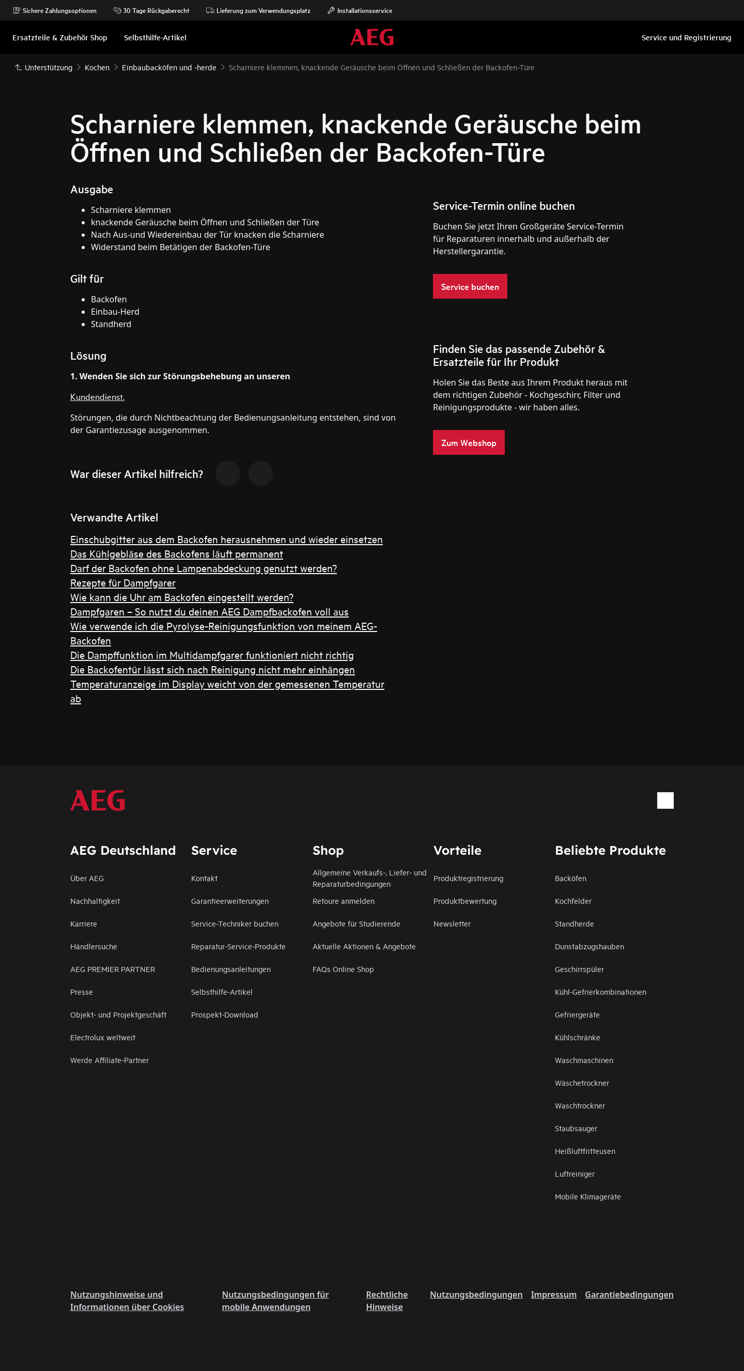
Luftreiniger (575, 1173)
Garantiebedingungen (629, 1294)
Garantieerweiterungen (230, 900)
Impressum (554, 1294)
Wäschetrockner (582, 1082)
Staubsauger (576, 1128)
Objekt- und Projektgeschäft (118, 1014)
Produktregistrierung (468, 878)
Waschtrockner (580, 1105)
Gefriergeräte (577, 1014)
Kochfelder (573, 900)
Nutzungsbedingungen (476, 1294)
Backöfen (570, 878)
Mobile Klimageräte (588, 1196)
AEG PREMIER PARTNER (112, 969)
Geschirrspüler (579, 969)
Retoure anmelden (344, 900)
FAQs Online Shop (343, 969)
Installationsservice (359, 10)
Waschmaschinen (584, 1060)
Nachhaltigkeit (95, 900)
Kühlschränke (577, 1037)
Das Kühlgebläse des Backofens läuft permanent (176, 553)
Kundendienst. (97, 396)
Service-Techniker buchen (234, 923)
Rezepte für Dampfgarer (123, 582)
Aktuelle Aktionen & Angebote (364, 946)
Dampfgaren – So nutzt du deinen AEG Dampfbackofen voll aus (209, 611)
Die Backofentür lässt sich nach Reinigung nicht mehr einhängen (212, 669)
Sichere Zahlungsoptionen (54, 10)
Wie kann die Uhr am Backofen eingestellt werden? (181, 596)
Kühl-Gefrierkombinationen (600, 991)
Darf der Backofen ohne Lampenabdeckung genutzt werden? (203, 567)
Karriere (83, 923)
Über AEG (87, 878)
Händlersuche (93, 946)
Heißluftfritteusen (585, 1151)
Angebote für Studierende (356, 923)
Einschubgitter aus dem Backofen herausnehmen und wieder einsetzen (226, 538)
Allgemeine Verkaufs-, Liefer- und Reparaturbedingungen (370, 877)
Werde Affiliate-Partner (109, 1060)
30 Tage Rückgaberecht (151, 10)
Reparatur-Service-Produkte (238, 946)
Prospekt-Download (224, 1014)
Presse (81, 991)
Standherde (574, 923)
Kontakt (204, 878)
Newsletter (452, 923)
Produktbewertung (465, 900)
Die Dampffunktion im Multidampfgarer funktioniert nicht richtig (212, 654)
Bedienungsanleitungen (231, 969)
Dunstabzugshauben (589, 946)
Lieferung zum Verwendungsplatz (258, 10)
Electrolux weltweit (102, 1037)
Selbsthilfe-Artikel (222, 991)
